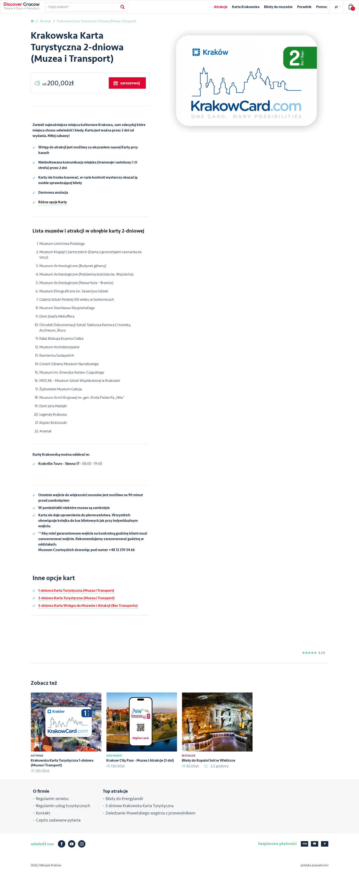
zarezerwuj (130, 83)
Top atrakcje (115, 791)
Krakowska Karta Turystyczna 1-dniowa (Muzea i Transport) (62, 763)
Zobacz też (44, 683)
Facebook (61, 844)
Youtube (71, 844)
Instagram (81, 844)
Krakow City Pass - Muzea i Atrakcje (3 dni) (140, 760)
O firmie (41, 791)
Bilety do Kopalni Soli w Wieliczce (208, 760)
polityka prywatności (314, 865)
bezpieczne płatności (277, 843)
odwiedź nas (42, 844)
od (58, 83)
